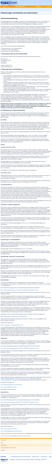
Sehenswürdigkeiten (20, 6)
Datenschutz (4, 445)
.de (4, 4)
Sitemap (3, 450)
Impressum (3, 440)
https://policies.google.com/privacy (9, 387)
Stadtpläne (38, 6)
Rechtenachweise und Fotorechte (8, 447)
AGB (2, 442)
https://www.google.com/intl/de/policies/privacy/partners (14, 316)
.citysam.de (11, 4)
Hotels (4, 6)
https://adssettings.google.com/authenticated (11, 384)
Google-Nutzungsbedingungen (8, 378)
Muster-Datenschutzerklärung (8, 435)
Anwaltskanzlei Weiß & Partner (24, 435)
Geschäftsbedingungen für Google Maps (10, 380)
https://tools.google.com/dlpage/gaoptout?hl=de (12, 325)
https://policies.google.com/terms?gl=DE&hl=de (26, 378)
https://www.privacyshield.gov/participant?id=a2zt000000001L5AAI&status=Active (19, 290)
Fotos (48, 6)
